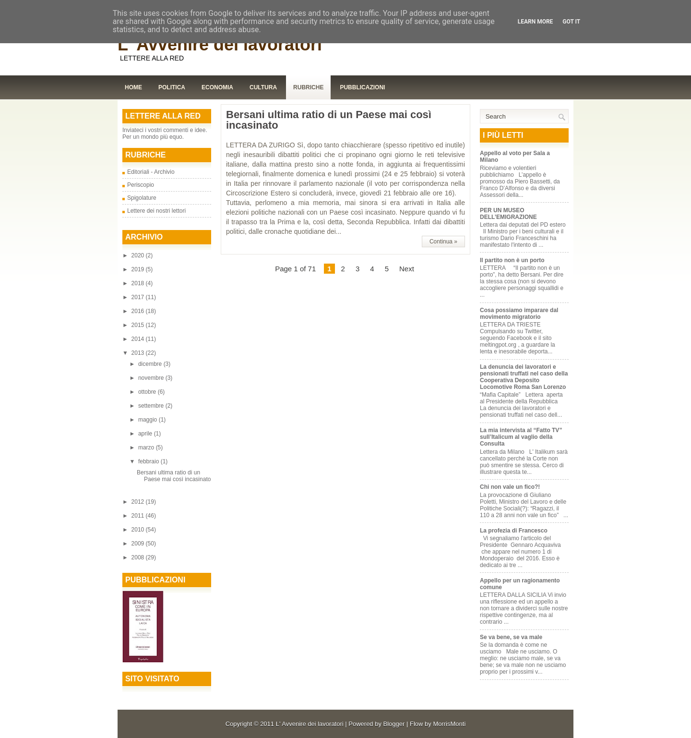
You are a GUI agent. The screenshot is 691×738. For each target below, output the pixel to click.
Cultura (263, 87)
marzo (147, 447)
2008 (138, 557)
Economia (217, 87)
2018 (138, 283)
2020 (138, 255)
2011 (138, 515)
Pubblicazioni (362, 87)
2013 (138, 353)
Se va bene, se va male (511, 637)
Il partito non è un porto (512, 260)
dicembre (151, 364)
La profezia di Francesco (514, 530)
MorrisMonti (449, 723)
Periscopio (140, 184)
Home (133, 87)
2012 (138, 501)
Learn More (535, 21)
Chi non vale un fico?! (510, 487)
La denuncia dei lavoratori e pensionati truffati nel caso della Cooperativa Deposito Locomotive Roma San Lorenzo (524, 376)
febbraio (149, 461)
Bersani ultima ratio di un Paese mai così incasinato (174, 476)
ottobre (148, 391)
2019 (138, 269)
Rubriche (308, 87)
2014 (138, 339)
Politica (171, 87)
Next (406, 269)
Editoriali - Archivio (151, 172)
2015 (138, 325)
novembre (152, 378)
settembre (152, 405)
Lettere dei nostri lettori (156, 210)
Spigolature (141, 197)
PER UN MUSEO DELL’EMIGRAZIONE (508, 213)
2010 (138, 529)
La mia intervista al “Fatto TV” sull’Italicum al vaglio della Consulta (521, 437)
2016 (138, 311)
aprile (146, 433)
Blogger (394, 723)
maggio (148, 419)
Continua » (443, 241)
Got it (571, 21)
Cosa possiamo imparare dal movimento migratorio (519, 313)
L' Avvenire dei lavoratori (220, 44)
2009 (138, 543)
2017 (138, 297)
